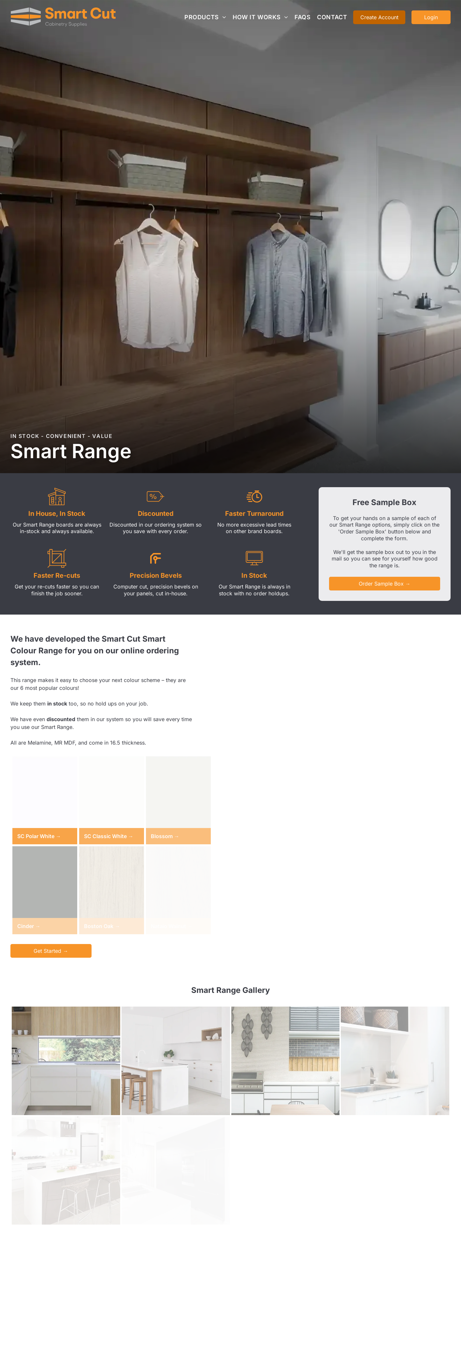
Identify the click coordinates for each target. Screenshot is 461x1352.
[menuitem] (202, 17)
